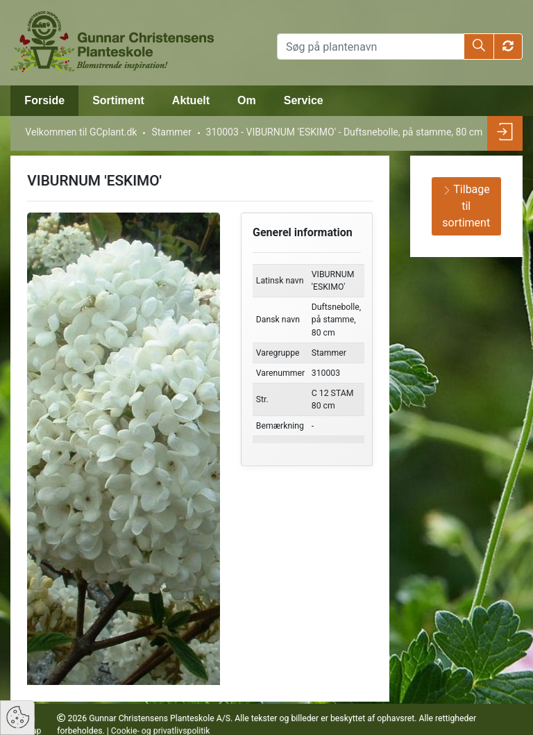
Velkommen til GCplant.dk (81, 132)
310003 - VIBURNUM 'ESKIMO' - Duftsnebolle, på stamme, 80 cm (344, 132)
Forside (44, 100)
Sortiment (118, 100)
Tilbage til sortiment (466, 206)
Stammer (171, 132)
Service (303, 100)
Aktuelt (191, 100)
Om (246, 100)
